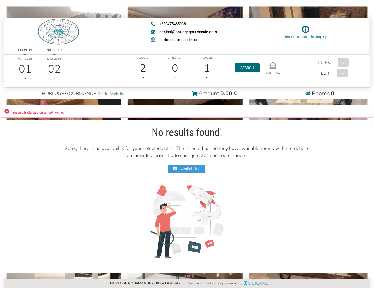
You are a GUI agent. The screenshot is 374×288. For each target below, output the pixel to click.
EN (327, 62)
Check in (25, 50)
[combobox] (335, 62)
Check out (54, 50)
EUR (325, 73)
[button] (246, 67)
